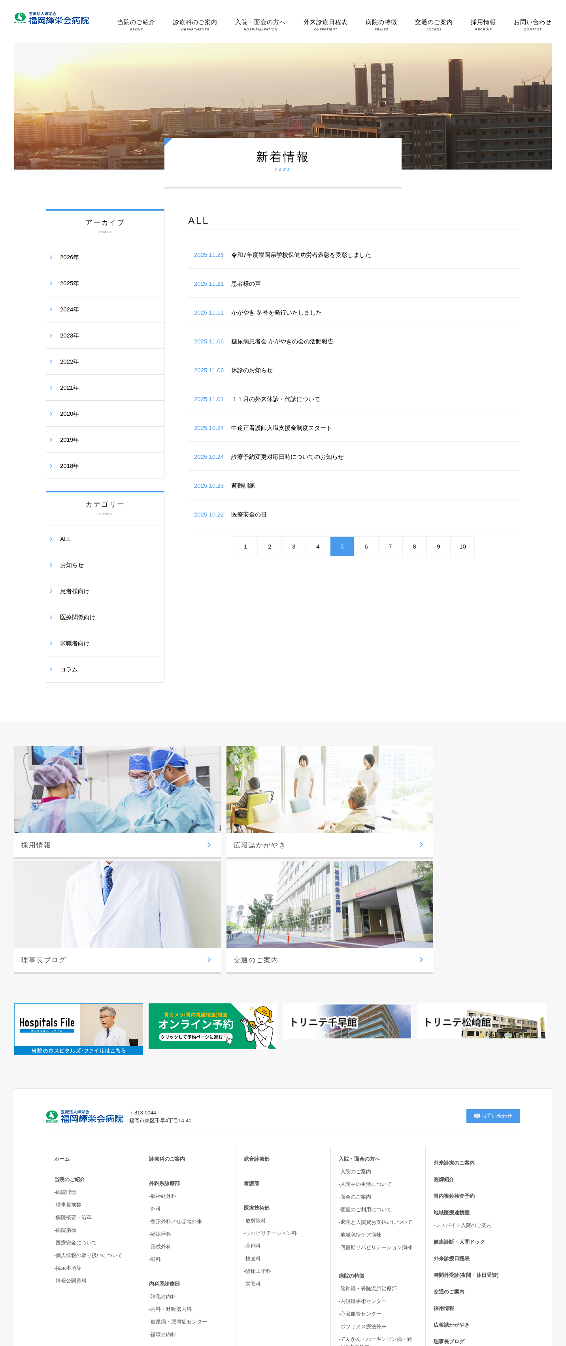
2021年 (69, 387)
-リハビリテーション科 (270, 1083)
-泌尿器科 (160, 1084)
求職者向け (75, 643)
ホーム (62, 1009)
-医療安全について (75, 1093)
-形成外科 (160, 1097)
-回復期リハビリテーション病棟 (375, 1098)
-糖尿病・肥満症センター (178, 1172)
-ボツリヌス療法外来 (363, 1177)
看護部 (251, 1034)
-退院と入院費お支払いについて (375, 1072)
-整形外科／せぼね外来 (175, 1072)
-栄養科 (252, 1134)
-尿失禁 (347, 1222)
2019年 (69, 439)
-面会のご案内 (355, 1047)
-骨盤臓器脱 (352, 1235)
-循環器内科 (162, 1185)
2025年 (69, 283)
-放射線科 (255, 1071)
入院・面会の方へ (260, 25)
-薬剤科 (252, 1096)
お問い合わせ (533, 25)
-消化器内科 (162, 1147)
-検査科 (252, 1109)
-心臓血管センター (360, 1164)
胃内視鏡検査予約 (454, 1046)
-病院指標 (65, 1080)
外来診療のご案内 (454, 1013)
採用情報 (483, 25)
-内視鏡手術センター (363, 1151)
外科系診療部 (164, 1034)
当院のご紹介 (136, 25)
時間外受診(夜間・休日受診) (466, 1125)
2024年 (69, 309)
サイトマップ (449, 1225)
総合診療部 (257, 1009)
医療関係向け (78, 617)
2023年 (69, 335)
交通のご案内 (434, 25)
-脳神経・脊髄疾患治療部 (368, 1139)
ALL (65, 538)
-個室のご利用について (365, 1060)
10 (462, 546)
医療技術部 (257, 1058)
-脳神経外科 (162, 1046)
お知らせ (72, 565)
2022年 (69, 361)
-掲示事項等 (67, 1118)
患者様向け (75, 591)
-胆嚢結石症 (352, 1210)
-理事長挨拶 (67, 1055)
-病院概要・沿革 (73, 1068)
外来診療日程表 (326, 25)
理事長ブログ (449, 1192)
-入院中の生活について (365, 1034)
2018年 (69, 465)
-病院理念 (65, 1042)
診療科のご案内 (195, 25)
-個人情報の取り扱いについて (88, 1105)
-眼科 (155, 1109)
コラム (69, 669)
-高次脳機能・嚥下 (360, 1248)
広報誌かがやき (452, 1175)
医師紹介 (444, 1030)
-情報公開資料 (70, 1131)
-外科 (155, 1059)
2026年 (69, 257)
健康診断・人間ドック (459, 1092)
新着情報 (444, 1208)
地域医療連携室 (452, 1063)
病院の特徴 (381, 25)
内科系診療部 (164, 1134)
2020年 (69, 413)
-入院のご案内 (355, 1022)
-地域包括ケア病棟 (360, 1085)
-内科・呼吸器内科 (170, 1159)
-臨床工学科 (257, 1121)
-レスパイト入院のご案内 (463, 1075)
